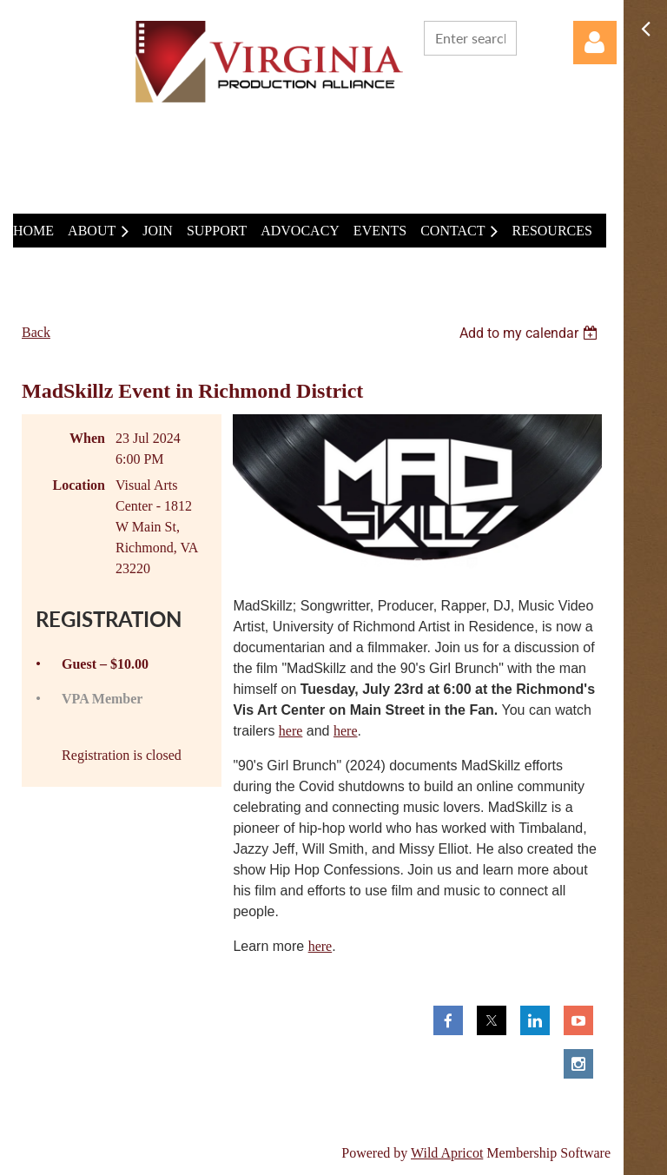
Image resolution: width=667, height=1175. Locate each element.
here (291, 730)
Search (533, 36)
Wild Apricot (447, 1152)
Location (79, 485)
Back (36, 332)
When (87, 438)
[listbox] (530, 333)
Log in (595, 42)
